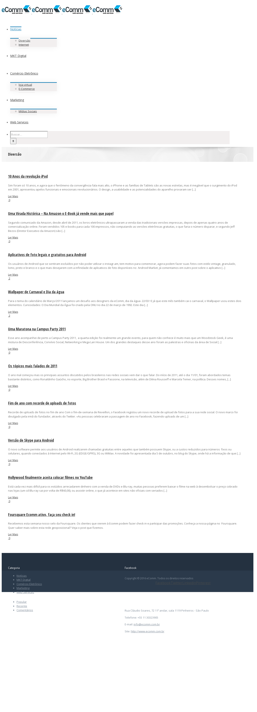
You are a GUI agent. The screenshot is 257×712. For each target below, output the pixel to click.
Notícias (22, 576)
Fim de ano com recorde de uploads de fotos (42, 403)
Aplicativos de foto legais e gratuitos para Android (47, 254)
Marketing (23, 588)
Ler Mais (13, 196)
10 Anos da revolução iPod (28, 176)
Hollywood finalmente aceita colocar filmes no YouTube (50, 477)
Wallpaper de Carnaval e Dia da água (36, 291)
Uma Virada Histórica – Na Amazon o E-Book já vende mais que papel (60, 213)
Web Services (25, 592)
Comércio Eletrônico (29, 584)
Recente (22, 606)
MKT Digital (24, 580)
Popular (22, 602)
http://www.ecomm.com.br (147, 631)
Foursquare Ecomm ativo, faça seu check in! (41, 514)
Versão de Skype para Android (31, 440)
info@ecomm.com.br (147, 624)
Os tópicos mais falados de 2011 (32, 365)
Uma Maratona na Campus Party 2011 (37, 328)
